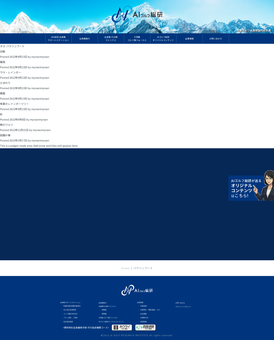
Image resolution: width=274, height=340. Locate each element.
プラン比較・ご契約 (70, 318)
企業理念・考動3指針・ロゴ (150, 310)
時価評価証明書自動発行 (72, 306)
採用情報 (143, 322)
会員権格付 (102, 303)
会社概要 (143, 314)
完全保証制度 (68, 322)
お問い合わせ (180, 303)
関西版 (104, 314)
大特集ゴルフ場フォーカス (108, 318)
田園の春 (5, 135)
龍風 (2, 62)
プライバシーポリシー (183, 307)
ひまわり (5, 83)
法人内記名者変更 (69, 310)
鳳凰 (2, 93)
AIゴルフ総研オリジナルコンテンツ (111, 322)
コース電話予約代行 (70, 314)
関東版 (104, 310)
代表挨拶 (143, 306)
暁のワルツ (6, 124)
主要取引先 (144, 318)
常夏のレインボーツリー (14, 104)
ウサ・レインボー (10, 72)
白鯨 (2, 51)
